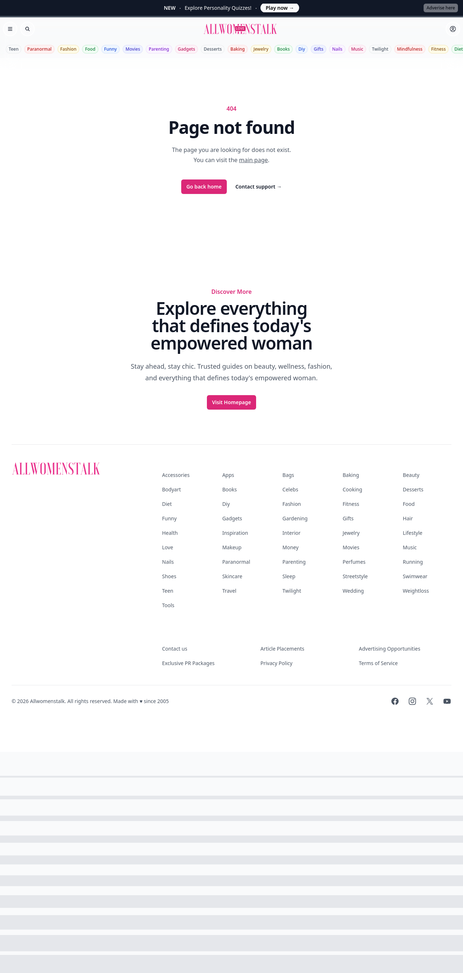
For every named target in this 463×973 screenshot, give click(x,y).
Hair (408, 518)
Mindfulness (409, 49)
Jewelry (261, 49)
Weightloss (416, 590)
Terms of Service (378, 663)
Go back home (204, 186)
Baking (237, 49)
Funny (110, 49)
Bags (288, 474)
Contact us (174, 648)
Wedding (353, 590)
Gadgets (186, 49)
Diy (301, 49)
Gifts (318, 49)
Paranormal (39, 49)
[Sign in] (453, 29)
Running (413, 561)
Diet (167, 503)
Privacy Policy (276, 663)
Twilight (380, 49)
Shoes (169, 576)
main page (253, 160)
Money (291, 547)
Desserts (213, 49)
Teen (13, 49)
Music (357, 49)
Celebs (290, 489)
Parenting (159, 49)
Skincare (232, 576)
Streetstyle (355, 576)
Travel (229, 590)
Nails (337, 49)
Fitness (438, 49)
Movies (133, 49)
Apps (228, 474)
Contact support (258, 186)
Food (90, 49)
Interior (292, 532)
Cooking (352, 489)
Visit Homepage (231, 402)
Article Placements (282, 648)
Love (167, 547)
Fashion (68, 49)
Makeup (231, 547)
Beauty (411, 474)
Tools (168, 605)
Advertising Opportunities (389, 648)
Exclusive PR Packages (188, 663)
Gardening (295, 518)
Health (170, 532)
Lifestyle (412, 532)
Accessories (176, 474)
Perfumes (354, 561)
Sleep (289, 576)
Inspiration (235, 532)
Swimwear (415, 576)
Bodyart (171, 489)
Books (283, 49)
